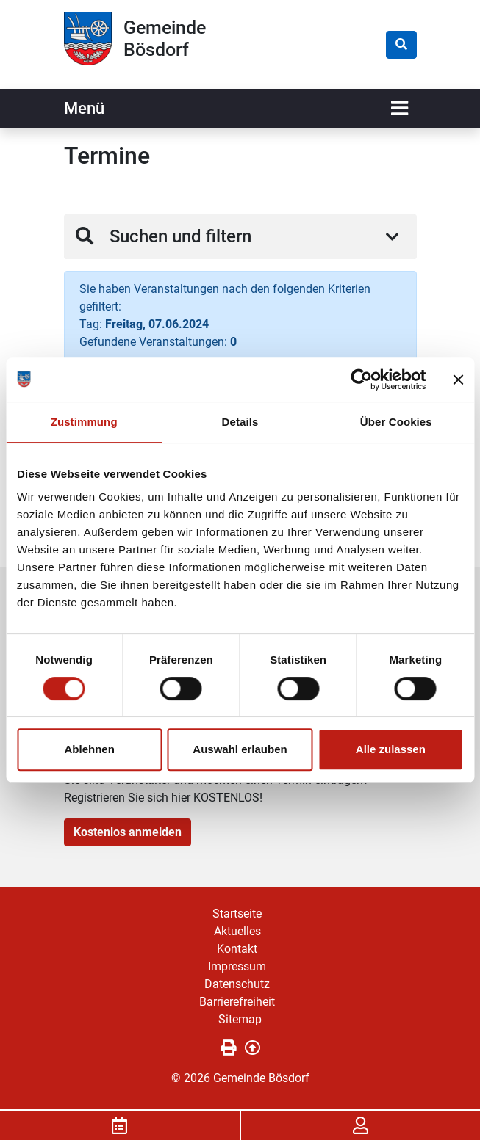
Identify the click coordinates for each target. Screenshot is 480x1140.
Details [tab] (240, 421)
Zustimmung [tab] (84, 421)
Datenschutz (237, 984)
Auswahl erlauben (240, 749)
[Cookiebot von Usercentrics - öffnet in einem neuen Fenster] (361, 379)
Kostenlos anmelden (128, 832)
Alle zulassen (391, 749)
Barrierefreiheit (237, 1002)
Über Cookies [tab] (396, 421)
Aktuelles (237, 931)
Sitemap (240, 1019)
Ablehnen (90, 749)
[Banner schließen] (458, 379)
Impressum (237, 966)
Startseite (237, 914)
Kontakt (237, 949)
